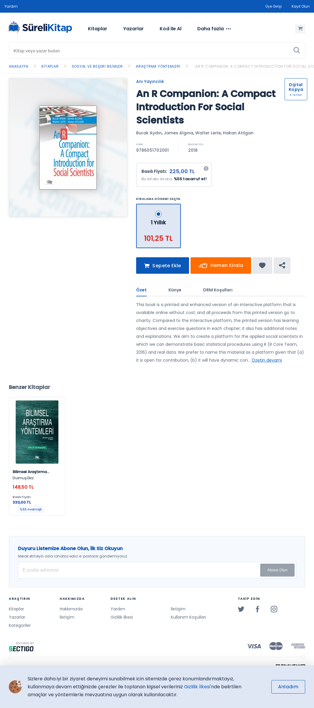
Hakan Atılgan (238, 133)
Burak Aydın (149, 133)
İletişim (67, 617)
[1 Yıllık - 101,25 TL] (158, 206)
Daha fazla (214, 28)
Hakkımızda (71, 609)
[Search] (157, 51)
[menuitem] (97, 28)
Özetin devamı (267, 362)
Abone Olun (277, 570)
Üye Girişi (273, 6)
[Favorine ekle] (262, 268)
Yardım (11, 6)
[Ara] (296, 51)
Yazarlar (133, 28)
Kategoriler (20, 625)
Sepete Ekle (162, 268)
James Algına (178, 133)
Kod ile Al (170, 28)
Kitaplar (97, 28)
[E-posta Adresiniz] (157, 570)
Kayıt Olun (301, 6)
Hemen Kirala (220, 268)
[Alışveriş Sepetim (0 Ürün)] (300, 29)
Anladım (288, 687)
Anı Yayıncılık (150, 81)
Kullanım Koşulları (188, 617)
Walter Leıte (208, 133)
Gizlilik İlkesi (122, 617)
